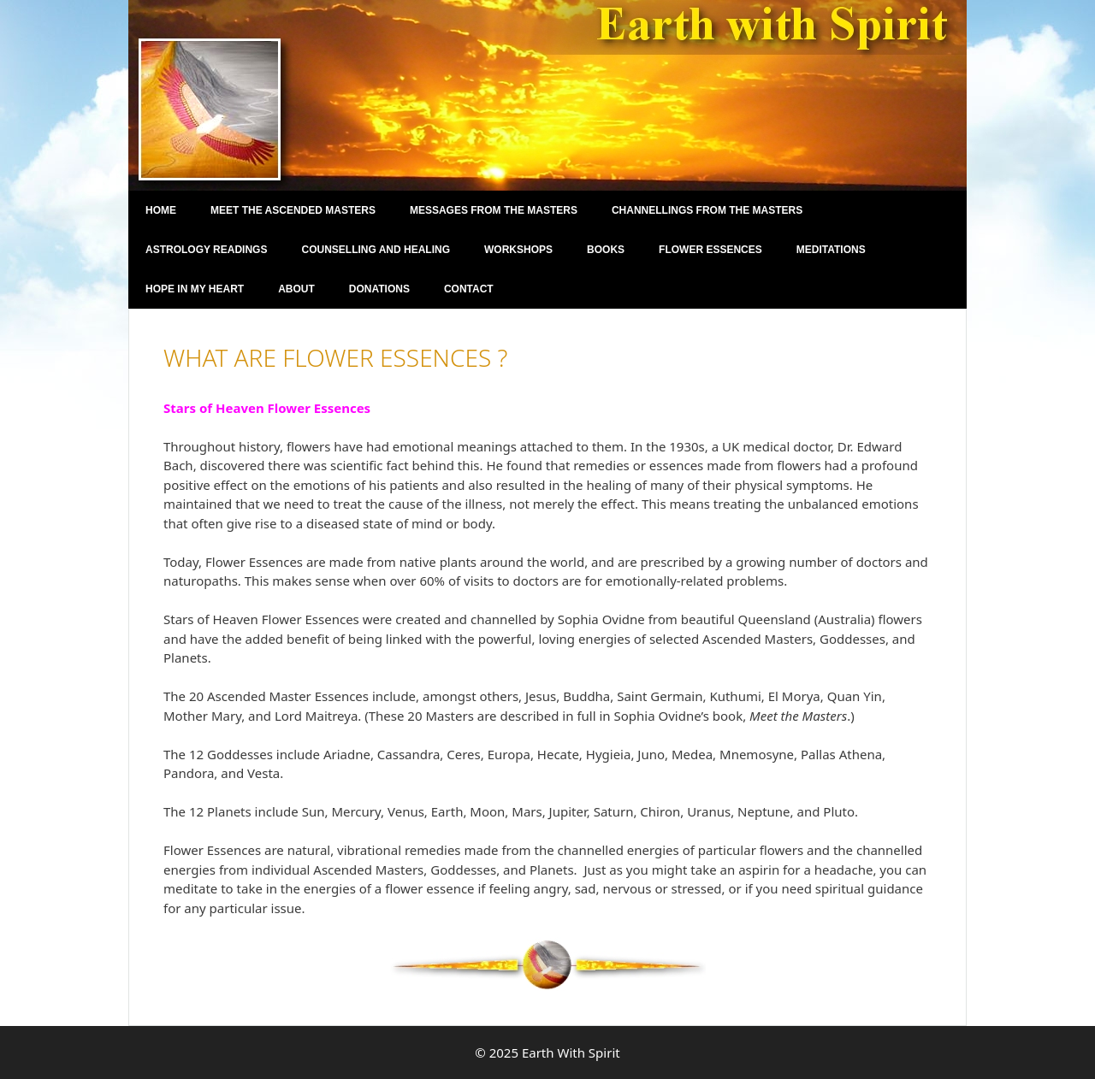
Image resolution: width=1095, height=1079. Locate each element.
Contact (469, 289)
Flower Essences (710, 250)
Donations (379, 289)
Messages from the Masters (493, 210)
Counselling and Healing (375, 250)
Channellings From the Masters (707, 210)
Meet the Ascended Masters (293, 210)
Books (605, 250)
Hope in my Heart (194, 289)
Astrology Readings (206, 250)
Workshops (518, 250)
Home (160, 210)
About (296, 289)
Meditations (831, 250)
